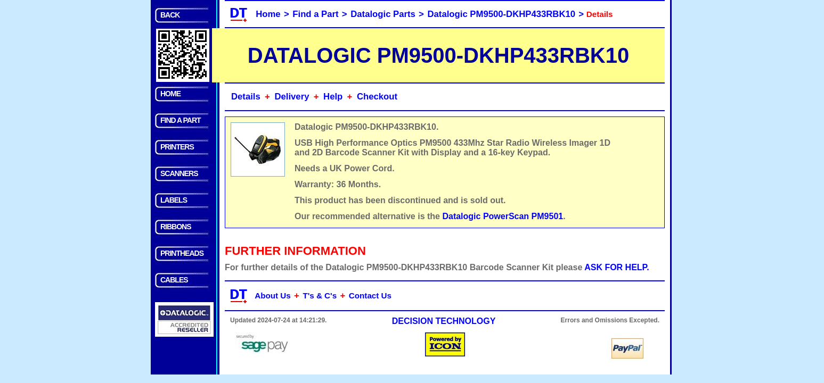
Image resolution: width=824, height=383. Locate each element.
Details (245, 96)
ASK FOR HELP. (616, 267)
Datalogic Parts (382, 14)
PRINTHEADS (181, 253)
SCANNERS (179, 173)
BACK (170, 15)
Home (268, 14)
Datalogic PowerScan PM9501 (502, 216)
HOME (170, 93)
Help (332, 96)
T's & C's (320, 295)
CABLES (174, 280)
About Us (273, 295)
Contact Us (370, 295)
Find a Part (315, 14)
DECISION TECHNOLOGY (444, 321)
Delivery (291, 96)
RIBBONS (175, 226)
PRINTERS (177, 147)
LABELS (173, 200)
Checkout (377, 96)
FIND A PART (180, 120)
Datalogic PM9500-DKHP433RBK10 (502, 14)
